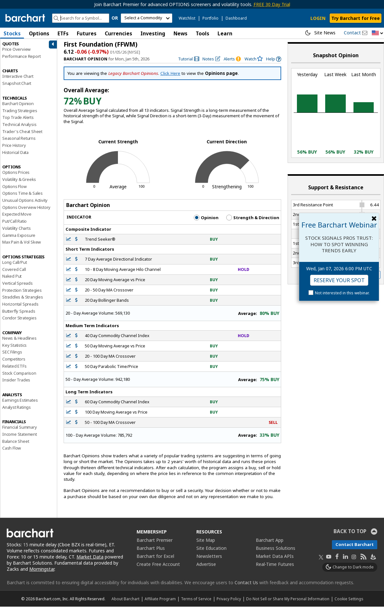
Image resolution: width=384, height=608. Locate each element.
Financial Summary (19, 428)
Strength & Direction (252, 219)
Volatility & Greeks (19, 180)
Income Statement (19, 435)
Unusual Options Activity (25, 201)
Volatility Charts (16, 229)
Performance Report (21, 57)
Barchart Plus (151, 549)
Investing (152, 33)
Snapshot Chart (16, 84)
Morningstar (41, 570)
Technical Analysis (19, 126)
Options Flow (14, 188)
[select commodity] (146, 18)
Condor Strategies (19, 319)
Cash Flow (11, 449)
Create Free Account (158, 565)
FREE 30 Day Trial (272, 4)
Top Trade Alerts (18, 118)
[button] (377, 33)
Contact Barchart (354, 546)
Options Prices (16, 173)
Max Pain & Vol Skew (21, 243)
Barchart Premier (155, 541)
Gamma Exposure (18, 236)
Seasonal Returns (19, 139)
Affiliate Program (160, 600)
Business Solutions (275, 549)
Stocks (12, 33)
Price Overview (16, 50)
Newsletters (209, 557)
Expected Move (16, 215)
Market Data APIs (275, 557)
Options (39, 33)
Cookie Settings (349, 600)
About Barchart (125, 600)
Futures (86, 33)
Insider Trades (16, 381)
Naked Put (12, 277)
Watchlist (187, 18)
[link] (188, 60)
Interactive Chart (17, 77)
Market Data (89, 558)
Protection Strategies (22, 291)
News (180, 33)
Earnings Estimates (20, 401)
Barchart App (269, 541)
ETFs (63, 33)
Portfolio (210, 18)
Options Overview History (26, 208)
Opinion (206, 219)
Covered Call (14, 270)
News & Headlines (19, 339)
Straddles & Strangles (22, 298)
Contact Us (246, 584)
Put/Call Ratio (14, 222)
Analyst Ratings (16, 408)
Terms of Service (196, 600)
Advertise (206, 565)
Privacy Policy (229, 600)
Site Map (205, 541)
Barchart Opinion (18, 105)
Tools (202, 33)
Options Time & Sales (22, 194)
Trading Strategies (19, 111)
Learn (225, 33)
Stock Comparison (19, 374)
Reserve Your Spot (339, 280)
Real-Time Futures (275, 565)
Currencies (118, 33)
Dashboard (236, 18)
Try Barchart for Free (355, 18)
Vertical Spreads (17, 284)
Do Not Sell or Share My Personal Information (287, 600)
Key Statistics (14, 346)
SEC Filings (12, 353)
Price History (14, 146)
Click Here (170, 74)
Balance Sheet (15, 442)
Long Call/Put (14, 263)
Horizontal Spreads (20, 305)
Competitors (13, 360)
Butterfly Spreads (18, 312)
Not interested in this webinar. (342, 293)
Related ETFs (14, 367)
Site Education (211, 549)
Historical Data (15, 153)
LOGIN (318, 18)
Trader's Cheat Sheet (22, 133)
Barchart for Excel (155, 557)
